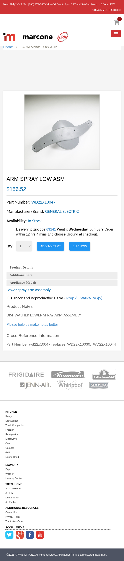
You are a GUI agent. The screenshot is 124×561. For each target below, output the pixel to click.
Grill (7, 452)
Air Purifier (10, 502)
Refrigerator (11, 434)
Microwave (11, 439)
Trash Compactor (14, 425)
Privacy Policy (12, 516)
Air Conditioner (13, 488)
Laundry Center (13, 478)
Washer (9, 474)
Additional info (21, 275)
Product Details (21, 267)
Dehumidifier (12, 497)
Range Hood (12, 457)
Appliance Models (23, 282)
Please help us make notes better (32, 324)
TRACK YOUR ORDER (106, 9)
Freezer (9, 429)
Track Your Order (14, 521)
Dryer (8, 469)
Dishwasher (11, 420)
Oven (8, 443)
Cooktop (9, 448)
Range (8, 416)
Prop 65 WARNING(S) (84, 298)
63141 (51, 229)
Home (8, 46)
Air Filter (9, 493)
